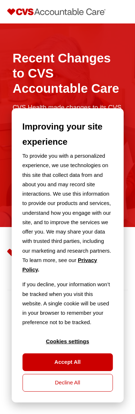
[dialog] (67, 255)
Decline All (67, 382)
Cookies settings (67, 341)
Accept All (67, 362)
